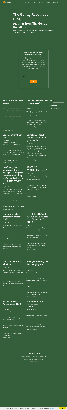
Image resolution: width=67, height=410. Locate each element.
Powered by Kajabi (33, 406)
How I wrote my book (13, 103)
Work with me (41, 2)
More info (52, 408)
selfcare (4, 147)
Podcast (27, 2)
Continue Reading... (8, 135)
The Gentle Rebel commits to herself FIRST (13, 247)
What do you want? (35, 343)
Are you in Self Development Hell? (12, 345)
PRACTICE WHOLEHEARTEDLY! (37, 180)
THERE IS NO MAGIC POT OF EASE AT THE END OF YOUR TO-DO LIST (37, 251)
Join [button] (33, 81)
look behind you (33, 112)
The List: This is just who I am (13, 296)
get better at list (6, 352)
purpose (36, 348)
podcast (31, 348)
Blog (61, 2)
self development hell (14, 352)
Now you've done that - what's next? (34, 105)
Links (46, 401)
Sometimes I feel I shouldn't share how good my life (37, 146)
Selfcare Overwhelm (10, 142)
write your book (6, 108)
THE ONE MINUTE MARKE (40, 326)
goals (28, 112)
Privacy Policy (35, 401)
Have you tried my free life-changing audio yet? (36, 300)
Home (21, 2)
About (48, 2)
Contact (34, 2)
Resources (55, 2)
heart (28, 348)
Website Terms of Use (25, 401)
